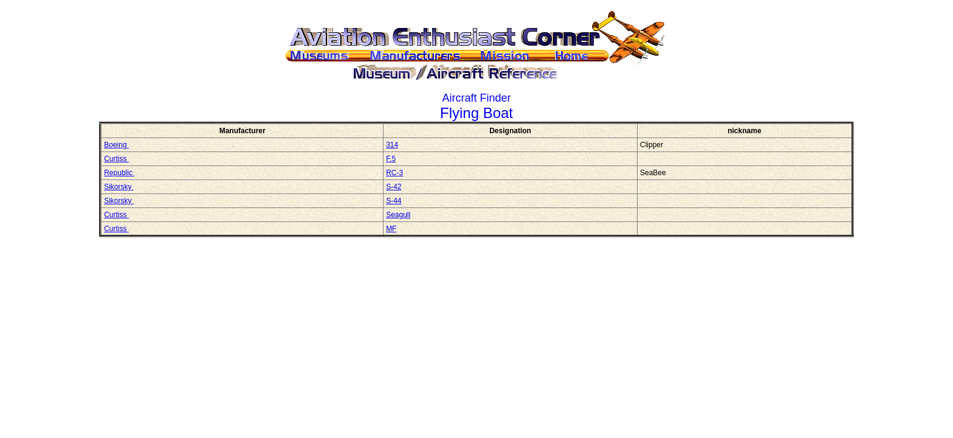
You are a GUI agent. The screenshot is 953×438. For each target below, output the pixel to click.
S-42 (393, 186)
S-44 (393, 200)
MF (391, 228)
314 (392, 145)
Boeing (116, 145)
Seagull (398, 214)
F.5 (391, 159)
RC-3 (394, 173)
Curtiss (116, 159)
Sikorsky (119, 186)
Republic (119, 173)
